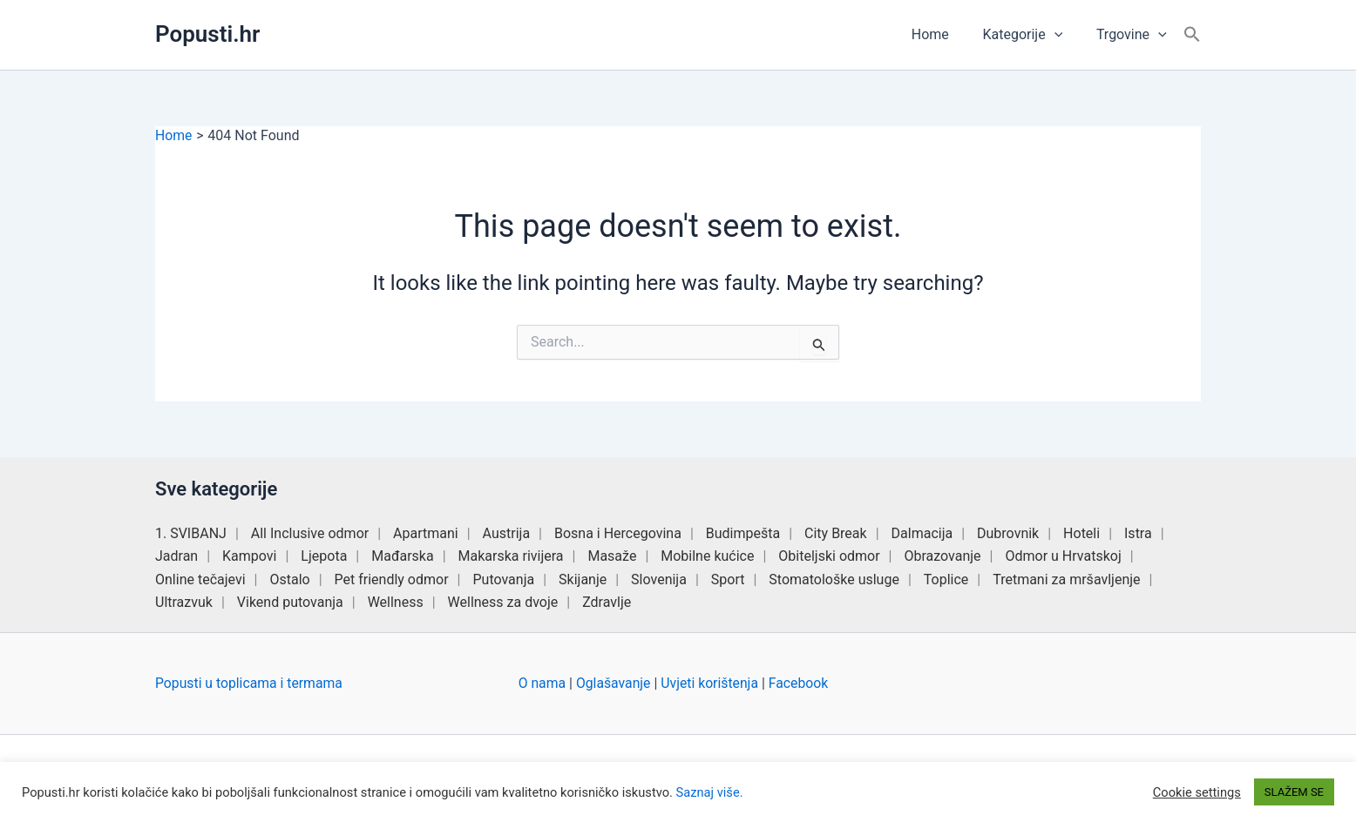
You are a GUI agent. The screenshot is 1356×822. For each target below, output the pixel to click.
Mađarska (402, 556)
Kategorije (1031, 35)
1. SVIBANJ (191, 533)
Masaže (611, 556)
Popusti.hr (207, 34)
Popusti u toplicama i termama (250, 683)
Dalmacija (922, 533)
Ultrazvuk (184, 602)
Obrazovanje (942, 556)
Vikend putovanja (290, 602)
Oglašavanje (615, 683)
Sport (728, 579)
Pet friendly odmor (392, 579)
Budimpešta (743, 533)
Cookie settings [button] (1197, 792)
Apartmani (425, 533)
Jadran (176, 556)
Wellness (396, 602)
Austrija (507, 533)
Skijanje (583, 579)
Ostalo (289, 579)
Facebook (802, 683)
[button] (1063, 35)
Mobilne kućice (707, 556)
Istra (1138, 533)
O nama (542, 683)
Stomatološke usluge (834, 579)
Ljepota (324, 556)
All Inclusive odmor (310, 533)
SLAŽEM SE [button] (1294, 791)
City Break (835, 533)
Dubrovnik (1008, 533)
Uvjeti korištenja (712, 683)
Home (944, 34)
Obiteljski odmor (828, 556)
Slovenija (659, 579)
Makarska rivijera (511, 556)
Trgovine (1134, 35)
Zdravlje (606, 602)
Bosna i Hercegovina (617, 533)
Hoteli (1081, 533)
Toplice (946, 579)
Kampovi (249, 556)
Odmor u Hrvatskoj (1063, 556)
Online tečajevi (200, 579)
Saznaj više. (709, 792)
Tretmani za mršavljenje (1066, 579)
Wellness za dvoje (503, 602)
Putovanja (503, 579)
